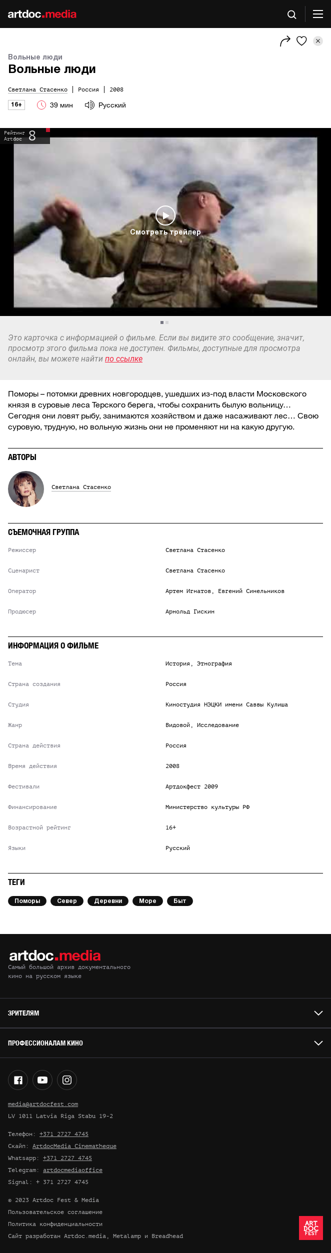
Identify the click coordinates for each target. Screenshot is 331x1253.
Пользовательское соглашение (55, 1212)
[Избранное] (301, 41)
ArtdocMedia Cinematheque (74, 1146)
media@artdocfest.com (43, 1104)
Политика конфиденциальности (55, 1224)
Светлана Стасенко (81, 487)
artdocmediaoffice (72, 1170)
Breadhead (167, 1236)
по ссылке (123, 359)
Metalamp (127, 1236)
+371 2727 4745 (64, 1134)
